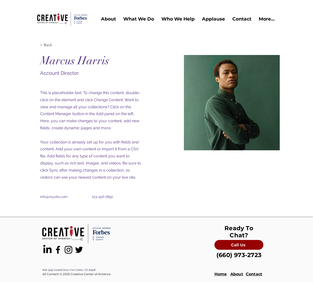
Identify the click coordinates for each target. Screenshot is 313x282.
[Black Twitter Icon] (79, 250)
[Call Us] (238, 245)
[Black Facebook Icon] (58, 250)
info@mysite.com (53, 197)
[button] (108, 19)
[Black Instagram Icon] (68, 250)
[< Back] (49, 45)
